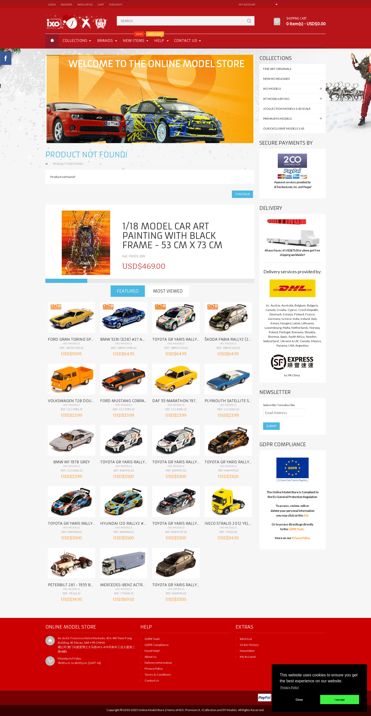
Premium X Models (277, 118)
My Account (248, 657)
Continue (242, 194)
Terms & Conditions (158, 674)
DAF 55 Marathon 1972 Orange (183, 400)
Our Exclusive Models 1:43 (283, 128)
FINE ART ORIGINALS (277, 69)
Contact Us (152, 680)
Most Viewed (168, 291)
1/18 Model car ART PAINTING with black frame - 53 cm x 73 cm (172, 236)
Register (66, 4)
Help (157, 38)
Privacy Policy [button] (289, 687)
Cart (101, 4)
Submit (271, 426)
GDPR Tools (296, 529)
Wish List (246, 639)
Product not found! (68, 163)
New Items (133, 38)
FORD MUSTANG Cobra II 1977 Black (134, 400)
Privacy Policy (301, 538)
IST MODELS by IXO (276, 99)
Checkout (115, 4)
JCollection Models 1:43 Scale (287, 108)
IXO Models (71, 343)
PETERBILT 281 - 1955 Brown (75, 584)
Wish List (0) (85, 4)
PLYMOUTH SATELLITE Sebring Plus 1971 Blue (249, 400)
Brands (105, 40)
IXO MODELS (272, 88)
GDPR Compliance (157, 645)
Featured (128, 291)
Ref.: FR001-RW (133, 256)
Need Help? (152, 651)
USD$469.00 (143, 266)
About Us (151, 657)
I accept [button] (339, 699)
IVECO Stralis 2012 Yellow (231, 523)
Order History (249, 645)
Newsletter (247, 651)
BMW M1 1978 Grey (71, 462)
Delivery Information (158, 662)
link (306, 515)
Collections (74, 40)
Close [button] (299, 699)
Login (52, 4)
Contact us (185, 40)
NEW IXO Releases (276, 79)
